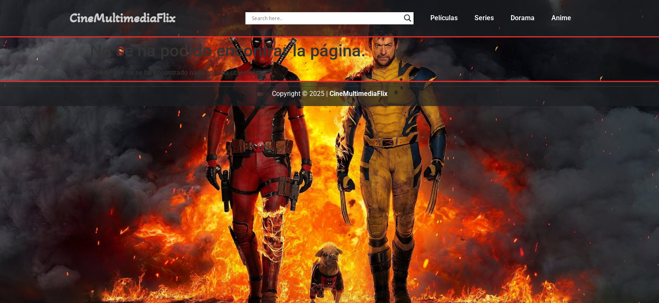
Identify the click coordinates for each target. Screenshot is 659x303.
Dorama (523, 18)
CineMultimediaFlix (122, 18)
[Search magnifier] (408, 18)
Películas (444, 18)
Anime (561, 18)
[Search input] (325, 18)
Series (484, 18)
